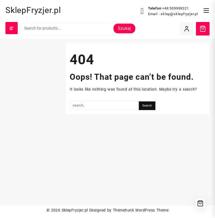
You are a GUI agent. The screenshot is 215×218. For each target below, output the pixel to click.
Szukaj (124, 28)
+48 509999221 (175, 8)
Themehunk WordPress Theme (140, 210)
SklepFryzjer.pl (33, 10)
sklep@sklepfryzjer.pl (179, 14)
